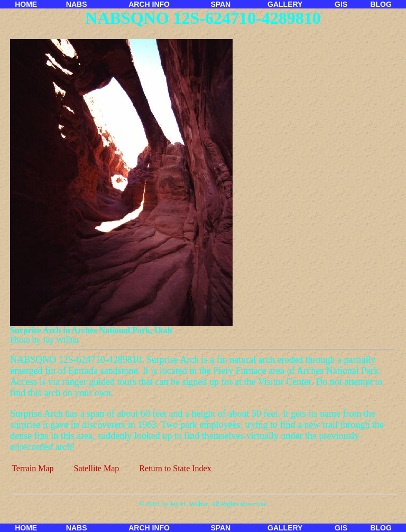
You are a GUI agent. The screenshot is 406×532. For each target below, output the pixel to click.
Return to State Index (175, 468)
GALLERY (284, 4)
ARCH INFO (149, 4)
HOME (26, 4)
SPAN (220, 4)
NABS (76, 4)
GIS (341, 4)
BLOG (380, 4)
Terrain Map (32, 468)
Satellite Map (96, 468)
